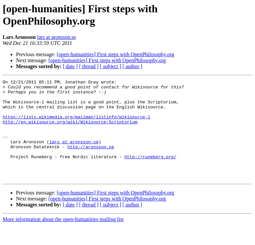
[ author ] (132, 66)
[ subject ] (110, 66)
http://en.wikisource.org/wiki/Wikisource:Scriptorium (70, 131)
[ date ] (70, 66)
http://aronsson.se (90, 161)
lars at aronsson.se (56, 37)
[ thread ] (89, 66)
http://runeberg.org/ (150, 173)
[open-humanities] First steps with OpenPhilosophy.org (115, 54)
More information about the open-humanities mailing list (63, 239)
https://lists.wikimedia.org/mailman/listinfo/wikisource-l (76, 125)
